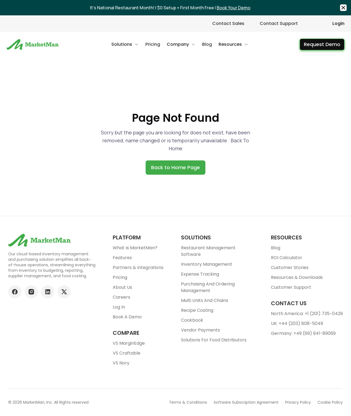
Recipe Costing (197, 310)
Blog (275, 248)
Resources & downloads (297, 277)
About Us (122, 287)
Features (122, 257)
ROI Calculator (286, 257)
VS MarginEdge (129, 343)
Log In (119, 307)
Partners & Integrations (138, 267)
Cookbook (192, 320)
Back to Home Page (175, 167)
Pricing (120, 277)
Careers (121, 297)
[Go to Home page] (33, 44)
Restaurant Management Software (208, 251)
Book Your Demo (233, 8)
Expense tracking (200, 274)
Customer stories (289, 267)
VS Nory (121, 363)
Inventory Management (206, 264)
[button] (125, 44)
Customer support (291, 287)
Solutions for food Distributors (214, 340)
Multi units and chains (204, 300)
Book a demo (127, 317)
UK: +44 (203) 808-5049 (297, 323)
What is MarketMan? (135, 248)
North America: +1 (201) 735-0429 (307, 313)
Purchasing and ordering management (208, 287)
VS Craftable (126, 353)
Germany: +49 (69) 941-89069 (303, 333)
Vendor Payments (200, 330)
